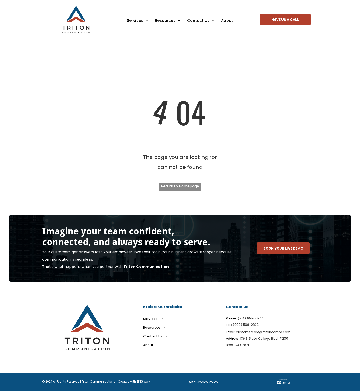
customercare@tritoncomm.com (263, 332)
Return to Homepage (180, 186)
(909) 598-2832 (246, 324)
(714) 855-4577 (250, 318)
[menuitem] (138, 20)
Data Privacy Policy (203, 382)
